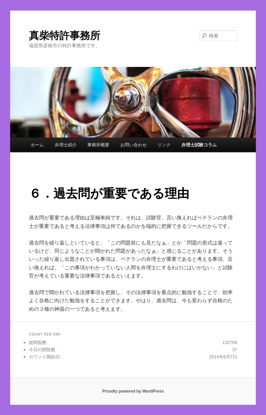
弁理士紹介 (66, 144)
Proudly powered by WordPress (133, 391)
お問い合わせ (133, 144)
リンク (164, 144)
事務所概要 (98, 144)
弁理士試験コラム (199, 144)
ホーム (37, 144)
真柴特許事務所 (64, 35)
